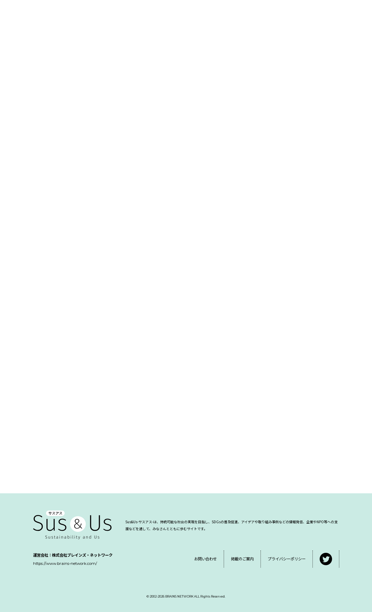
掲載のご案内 (242, 558)
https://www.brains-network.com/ (65, 563)
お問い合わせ (205, 558)
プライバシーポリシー (287, 558)
